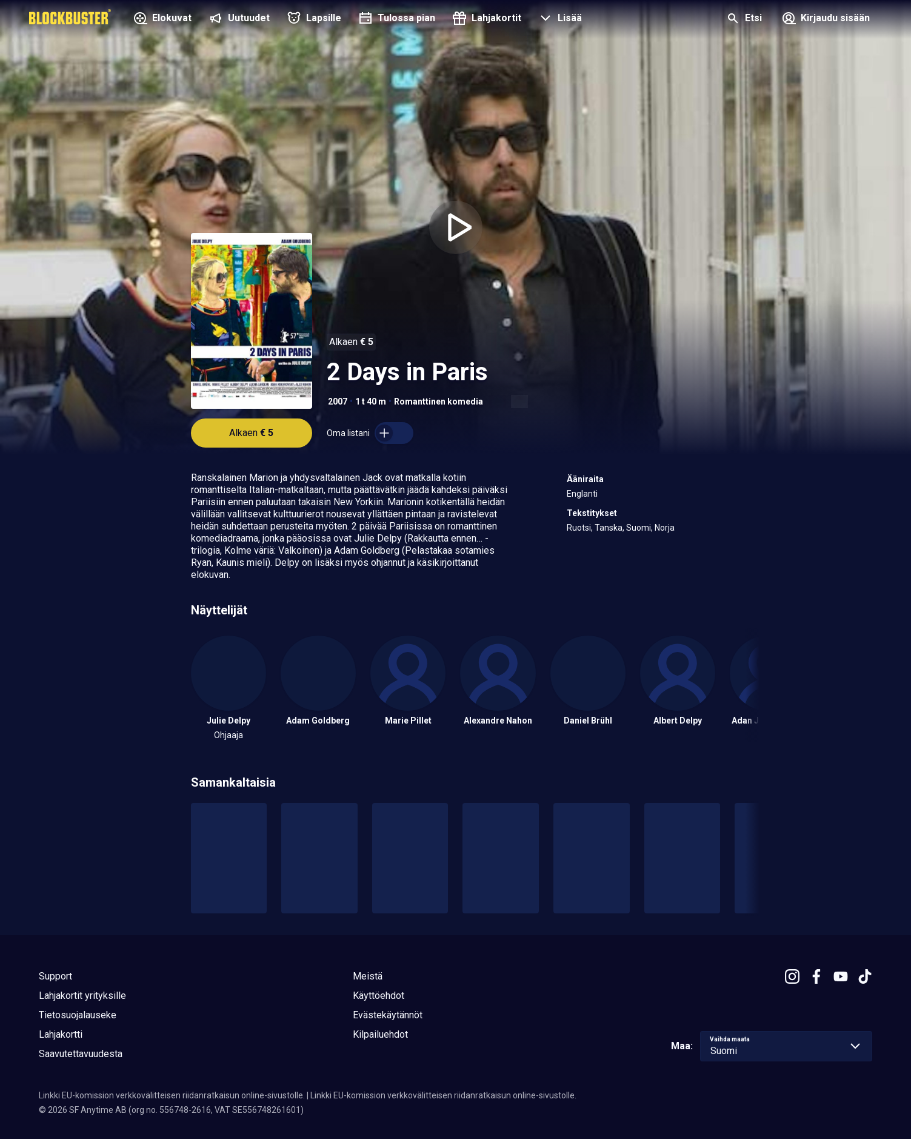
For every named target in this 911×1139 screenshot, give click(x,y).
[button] (559, 19)
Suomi (638, 528)
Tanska (608, 528)
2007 (337, 401)
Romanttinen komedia (438, 401)
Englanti (582, 494)
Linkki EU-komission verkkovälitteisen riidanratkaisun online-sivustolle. (172, 1095)
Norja (665, 528)
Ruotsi (579, 528)
